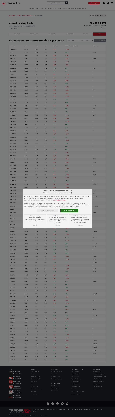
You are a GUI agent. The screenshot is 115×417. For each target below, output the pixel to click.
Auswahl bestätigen (47, 211)
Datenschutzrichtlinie (59, 200)
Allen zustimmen (69, 211)
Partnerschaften (81, 216)
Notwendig (36, 216)
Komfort (58, 216)
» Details (35, 225)
